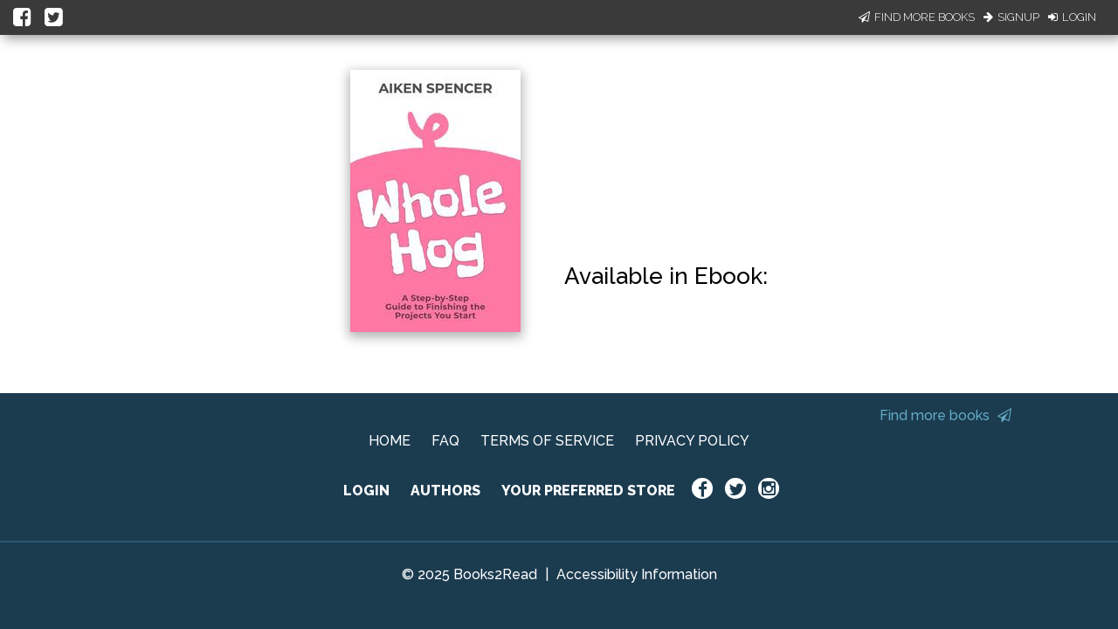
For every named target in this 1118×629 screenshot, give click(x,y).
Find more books (945, 415)
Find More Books (917, 17)
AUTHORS (445, 490)
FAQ (445, 440)
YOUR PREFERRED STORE (588, 490)
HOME (390, 440)
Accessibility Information (636, 574)
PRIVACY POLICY (692, 440)
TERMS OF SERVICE (547, 440)
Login (1072, 17)
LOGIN (366, 490)
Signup (1011, 17)
